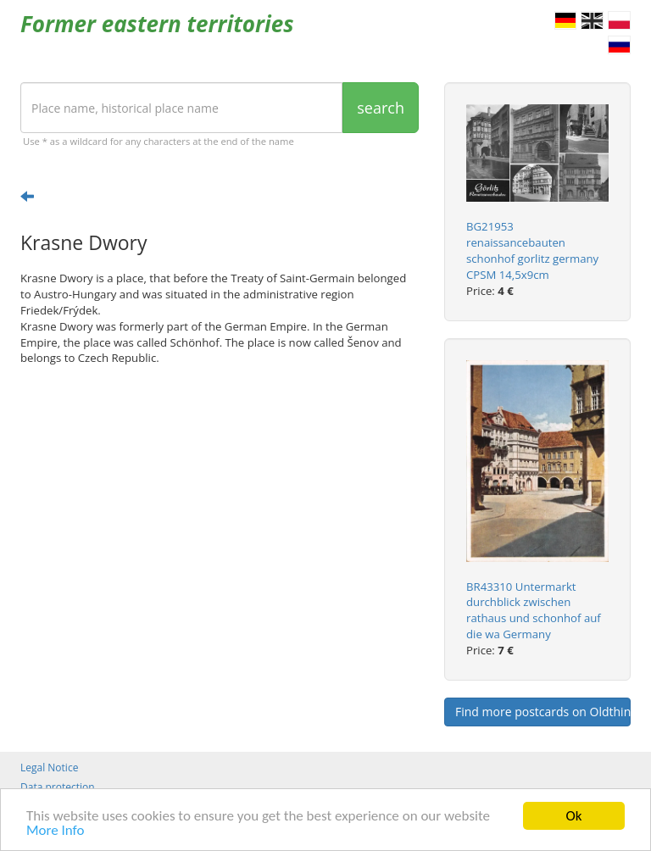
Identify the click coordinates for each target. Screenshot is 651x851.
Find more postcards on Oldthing (543, 712)
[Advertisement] (219, 510)
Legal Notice (49, 767)
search (380, 107)
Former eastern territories (157, 23)
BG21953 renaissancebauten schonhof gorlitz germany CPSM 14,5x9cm (532, 250)
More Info (55, 832)
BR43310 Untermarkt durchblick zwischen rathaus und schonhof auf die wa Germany (533, 610)
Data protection (57, 787)
